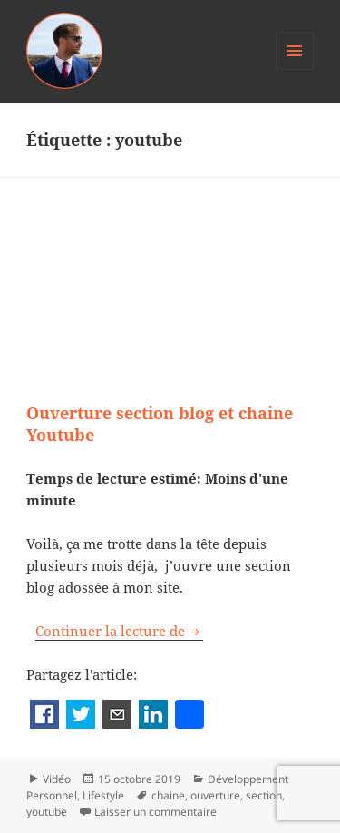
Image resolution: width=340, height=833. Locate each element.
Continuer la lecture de (119, 631)
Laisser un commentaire (155, 811)
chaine (168, 795)
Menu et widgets (295, 69)
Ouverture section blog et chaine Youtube (159, 424)
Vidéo (57, 779)
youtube (46, 811)
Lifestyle (103, 795)
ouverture (215, 795)
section (264, 795)
